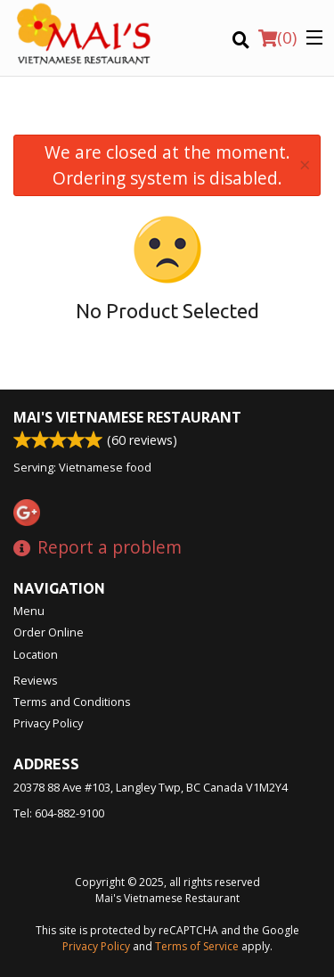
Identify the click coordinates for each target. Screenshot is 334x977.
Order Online (48, 632)
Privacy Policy (48, 723)
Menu (29, 611)
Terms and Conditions (72, 702)
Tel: (58, 813)
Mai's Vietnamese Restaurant (127, 417)
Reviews (35, 680)
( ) (277, 37)
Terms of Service (197, 946)
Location (35, 654)
